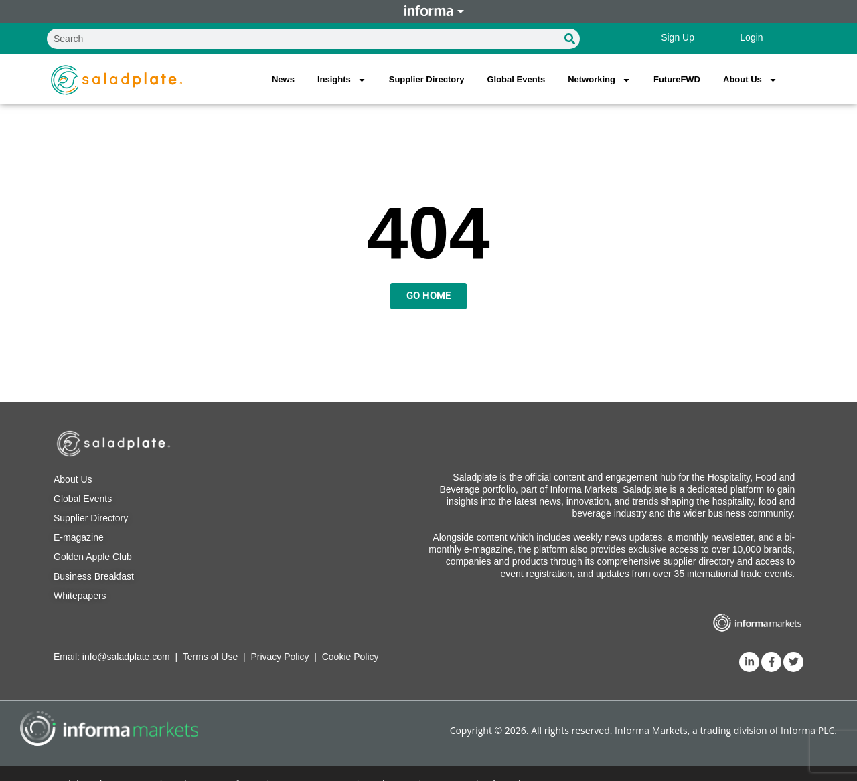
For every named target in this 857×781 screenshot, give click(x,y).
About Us (750, 80)
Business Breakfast (94, 576)
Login (751, 37)
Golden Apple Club (93, 556)
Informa (428, 11)
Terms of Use (210, 656)
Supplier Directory (427, 79)
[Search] (570, 39)
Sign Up (677, 37)
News (283, 79)
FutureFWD (676, 79)
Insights (341, 80)
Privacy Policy (279, 656)
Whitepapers (80, 595)
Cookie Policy (350, 656)
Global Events (516, 79)
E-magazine (79, 537)
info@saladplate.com (126, 656)
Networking (599, 80)
